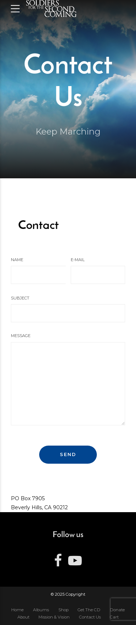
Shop (63, 609)
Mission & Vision (54, 617)
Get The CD (89, 609)
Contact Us (90, 617)
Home (17, 609)
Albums (41, 609)
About (23, 617)
